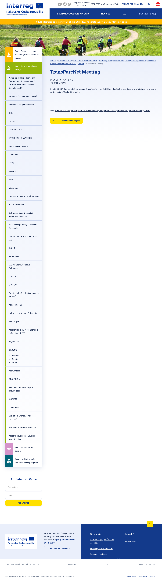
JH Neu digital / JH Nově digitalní (24, 196)
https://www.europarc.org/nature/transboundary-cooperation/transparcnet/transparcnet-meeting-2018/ (102, 110)
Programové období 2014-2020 (72, 14)
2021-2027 (81, 22)
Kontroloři (129, 534)
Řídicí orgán (95, 534)
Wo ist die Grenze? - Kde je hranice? (21, 417)
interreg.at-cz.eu (119, 22)
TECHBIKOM (14, 379)
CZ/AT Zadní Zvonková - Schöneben (20, 266)
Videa (14, 362)
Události (15, 355)
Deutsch (158, 4)
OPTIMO (13, 285)
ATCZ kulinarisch (16, 204)
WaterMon (13, 188)
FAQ (124, 14)
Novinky (105, 14)
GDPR (152, 576)
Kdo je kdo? (130, 541)
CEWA (12, 121)
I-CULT (12, 248)
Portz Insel (14, 256)
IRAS (11, 179)
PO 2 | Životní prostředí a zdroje (26, 68)
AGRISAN (13, 399)
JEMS (116, 4)
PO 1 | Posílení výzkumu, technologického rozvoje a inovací (27, 54)
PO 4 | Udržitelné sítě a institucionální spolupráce (26, 461)
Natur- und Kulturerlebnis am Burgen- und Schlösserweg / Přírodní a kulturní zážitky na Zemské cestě (22, 83)
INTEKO (12, 171)
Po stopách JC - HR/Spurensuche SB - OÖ (24, 295)
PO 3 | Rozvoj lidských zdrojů (25, 449)
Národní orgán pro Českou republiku (102, 541)
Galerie (14, 359)
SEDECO (13, 350)
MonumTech (14, 371)
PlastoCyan (14, 321)
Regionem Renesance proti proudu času (21, 389)
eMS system (106, 4)
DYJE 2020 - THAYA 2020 (20, 138)
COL (11, 113)
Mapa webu (131, 576)
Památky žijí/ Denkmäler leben (22, 427)
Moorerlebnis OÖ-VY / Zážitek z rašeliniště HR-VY (23, 331)
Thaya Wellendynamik (19, 146)
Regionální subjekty (99, 554)
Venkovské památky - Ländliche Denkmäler (23, 226)
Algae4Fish (14, 341)
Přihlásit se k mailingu (132, 4)
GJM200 (13, 276)
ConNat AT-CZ (15, 129)
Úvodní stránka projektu (70, 121)
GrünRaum (14, 407)
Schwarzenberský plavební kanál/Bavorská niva (21, 215)
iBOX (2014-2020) (147, 14)
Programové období (81, 4)
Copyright (143, 576)
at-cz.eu (53, 61)
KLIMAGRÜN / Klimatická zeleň (23, 96)
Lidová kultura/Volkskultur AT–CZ (23, 238)
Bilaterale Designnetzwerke (21, 104)
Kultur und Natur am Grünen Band (24, 313)
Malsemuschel (15, 305)
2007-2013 (95, 4)
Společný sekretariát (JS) (101, 548)
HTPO (11, 163)
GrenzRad (13, 154)
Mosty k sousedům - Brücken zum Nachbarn (22, 437)
